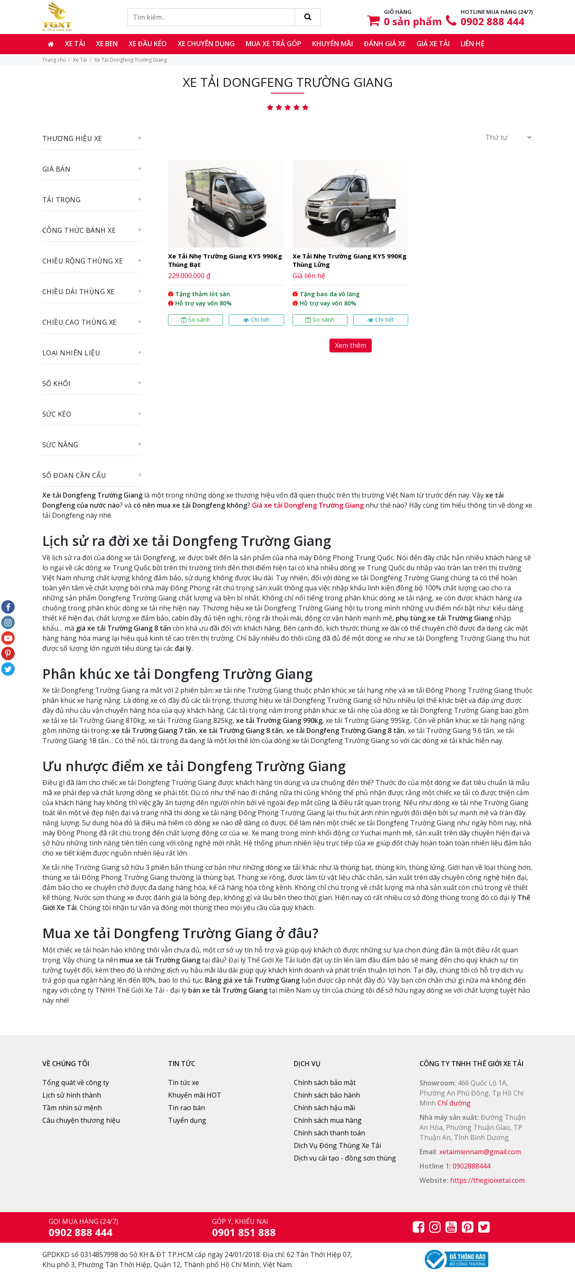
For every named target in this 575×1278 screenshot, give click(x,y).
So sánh (195, 319)
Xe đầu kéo (148, 43)
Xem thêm (350, 345)
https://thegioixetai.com (487, 1180)
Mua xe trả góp (273, 43)
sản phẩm (413, 21)
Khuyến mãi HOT (194, 1095)
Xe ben (107, 43)
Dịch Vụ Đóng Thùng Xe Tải (337, 1145)
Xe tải (75, 43)
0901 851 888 (244, 1232)
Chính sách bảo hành (327, 1095)
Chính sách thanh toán (329, 1132)
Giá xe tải (433, 43)
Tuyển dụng (187, 1120)
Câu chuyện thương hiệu (81, 1120)
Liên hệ (472, 43)
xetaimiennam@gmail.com (480, 1151)
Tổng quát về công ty (75, 1082)
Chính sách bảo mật (325, 1082)
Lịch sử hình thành (71, 1095)
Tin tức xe (183, 1082)
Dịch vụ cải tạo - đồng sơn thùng (345, 1158)
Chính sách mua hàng (328, 1120)
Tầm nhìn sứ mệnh (72, 1107)
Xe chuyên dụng (206, 43)
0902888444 (471, 1166)
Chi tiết (256, 319)
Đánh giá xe (385, 43)
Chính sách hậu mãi (324, 1107)
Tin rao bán (186, 1107)
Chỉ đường (454, 1103)
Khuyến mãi (332, 43)
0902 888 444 (492, 21)
